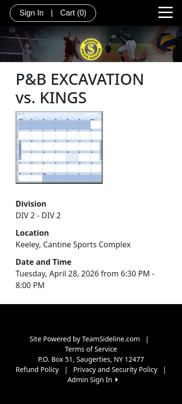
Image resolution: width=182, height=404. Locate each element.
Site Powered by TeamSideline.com (85, 338)
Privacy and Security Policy (115, 369)
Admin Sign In (92, 379)
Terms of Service (91, 349)
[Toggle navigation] (165, 11)
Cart (73, 13)
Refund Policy (37, 369)
